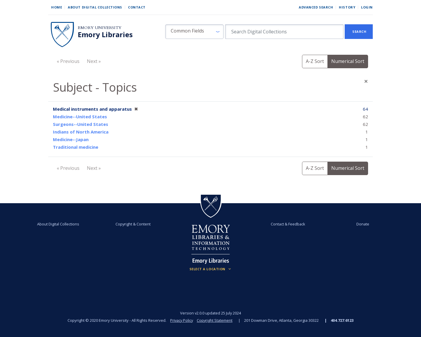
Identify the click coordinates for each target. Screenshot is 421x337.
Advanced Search (316, 7)
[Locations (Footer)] (210, 269)
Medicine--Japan (71, 139)
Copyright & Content (133, 224)
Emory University (99, 27)
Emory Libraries (105, 34)
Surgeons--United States (80, 124)
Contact (137, 7)
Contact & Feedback (287, 224)
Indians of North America (80, 132)
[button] (194, 31)
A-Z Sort (315, 61)
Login (367, 7)
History (347, 7)
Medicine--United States (80, 116)
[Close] (366, 81)
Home (56, 7)
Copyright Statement (215, 320)
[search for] (284, 31)
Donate (360, 224)
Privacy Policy (181, 320)
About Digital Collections (95, 7)
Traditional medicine (75, 147)
